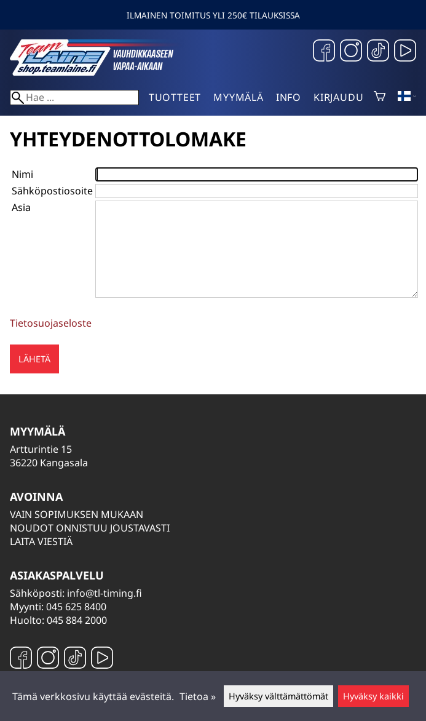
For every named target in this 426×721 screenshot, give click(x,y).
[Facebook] (324, 52)
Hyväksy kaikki (373, 696)
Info (288, 97)
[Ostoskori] (379, 97)
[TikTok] (378, 52)
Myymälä (238, 97)
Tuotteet (175, 97)
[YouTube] (405, 52)
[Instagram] (351, 52)
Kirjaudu (338, 97)
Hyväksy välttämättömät (278, 696)
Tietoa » (197, 696)
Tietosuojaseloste (51, 323)
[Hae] (74, 97)
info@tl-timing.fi (104, 593)
